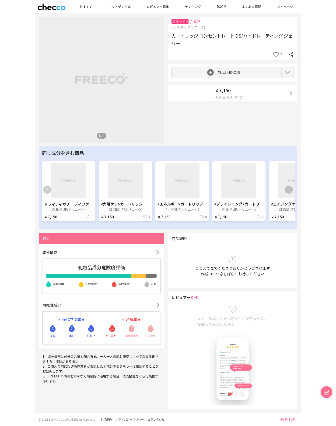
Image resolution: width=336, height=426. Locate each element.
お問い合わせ (156, 419)
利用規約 (106, 419)
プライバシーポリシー (130, 419)
